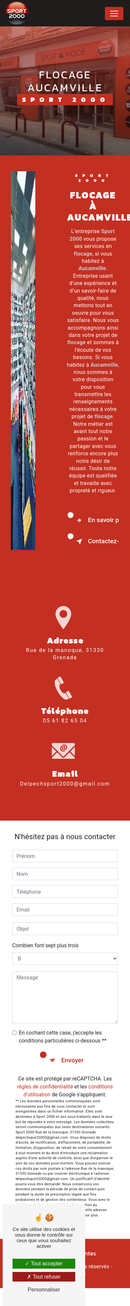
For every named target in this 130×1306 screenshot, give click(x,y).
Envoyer (72, 1060)
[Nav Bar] (114, 13)
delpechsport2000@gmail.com (65, 778)
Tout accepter (43, 1263)
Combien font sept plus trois (45, 945)
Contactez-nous (96, 541)
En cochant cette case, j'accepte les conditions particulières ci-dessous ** (62, 1037)
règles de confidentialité (45, 1086)
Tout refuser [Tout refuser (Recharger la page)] (44, 1277)
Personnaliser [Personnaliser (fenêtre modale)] (44, 1289)
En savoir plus (96, 520)
